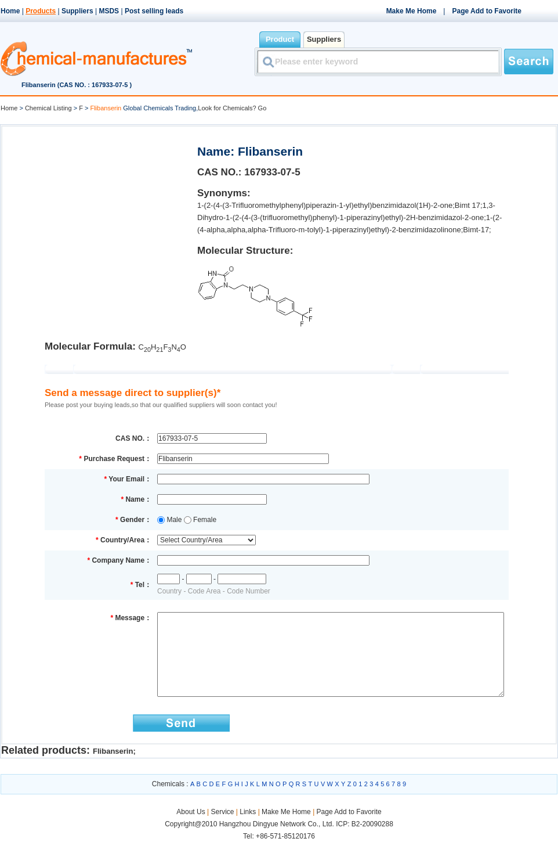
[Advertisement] (98, 206)
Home (10, 11)
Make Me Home (411, 11)
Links (248, 829)
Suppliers (77, 11)
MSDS (109, 11)
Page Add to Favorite (486, 11)
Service (222, 829)
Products (41, 11)
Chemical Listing (48, 108)
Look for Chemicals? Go (232, 108)
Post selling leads (154, 11)
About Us (191, 829)
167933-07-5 (272, 172)
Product (280, 39)
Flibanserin (113, 768)
